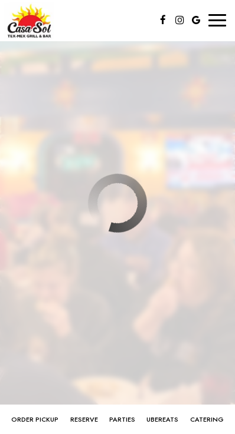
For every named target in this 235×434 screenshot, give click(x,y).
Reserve (84, 419)
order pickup (34, 419)
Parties (122, 419)
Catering (207, 419)
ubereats (162, 419)
